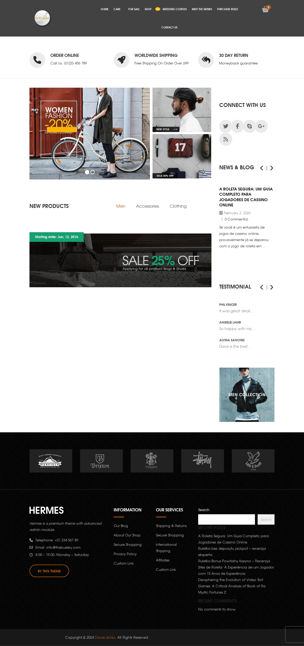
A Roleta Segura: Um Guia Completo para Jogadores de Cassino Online (246, 197)
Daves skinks (105, 637)
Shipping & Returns (171, 525)
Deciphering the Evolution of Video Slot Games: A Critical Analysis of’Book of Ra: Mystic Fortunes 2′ (232, 586)
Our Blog (121, 525)
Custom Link (124, 563)
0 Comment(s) (236, 219)
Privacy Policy (125, 553)
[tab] (121, 206)
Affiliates (162, 560)
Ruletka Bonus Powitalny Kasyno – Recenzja (234, 560)
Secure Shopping (128, 544)
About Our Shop (127, 535)
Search (203, 509)
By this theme (49, 570)
